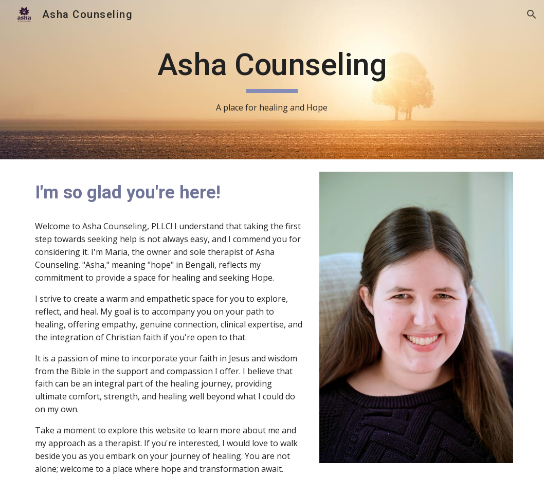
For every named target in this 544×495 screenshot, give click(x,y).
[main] (271, 80)
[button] (531, 14)
